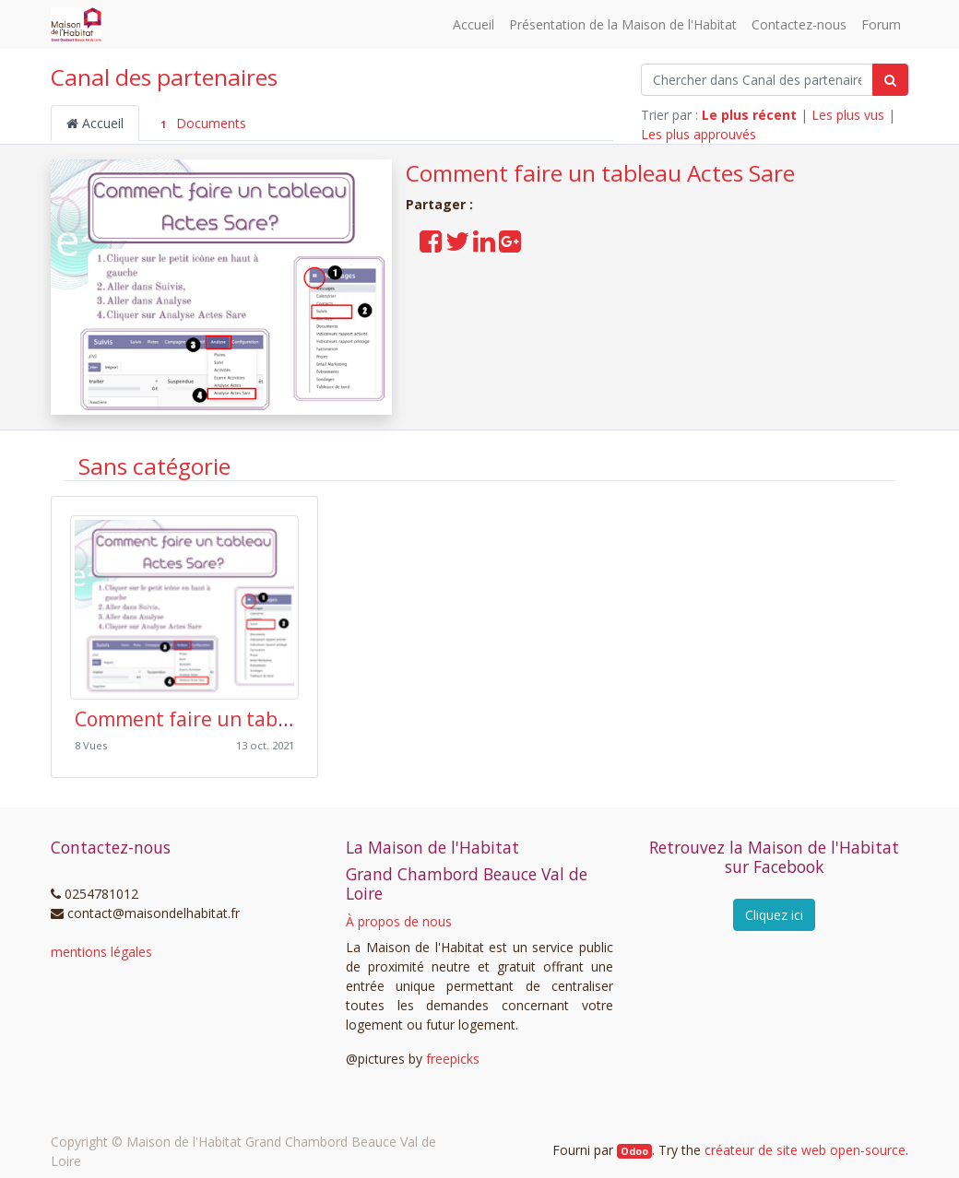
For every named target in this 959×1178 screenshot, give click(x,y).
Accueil (95, 123)
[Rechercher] (890, 80)
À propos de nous (399, 921)
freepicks (453, 1058)
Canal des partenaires (164, 77)
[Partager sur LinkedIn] (484, 245)
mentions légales (101, 951)
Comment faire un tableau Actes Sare (600, 172)
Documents (200, 123)
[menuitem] (473, 24)
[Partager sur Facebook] (431, 245)
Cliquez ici (774, 915)
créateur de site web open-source (805, 1150)
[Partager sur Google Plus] (510, 245)
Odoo (634, 1151)
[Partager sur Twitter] (457, 245)
